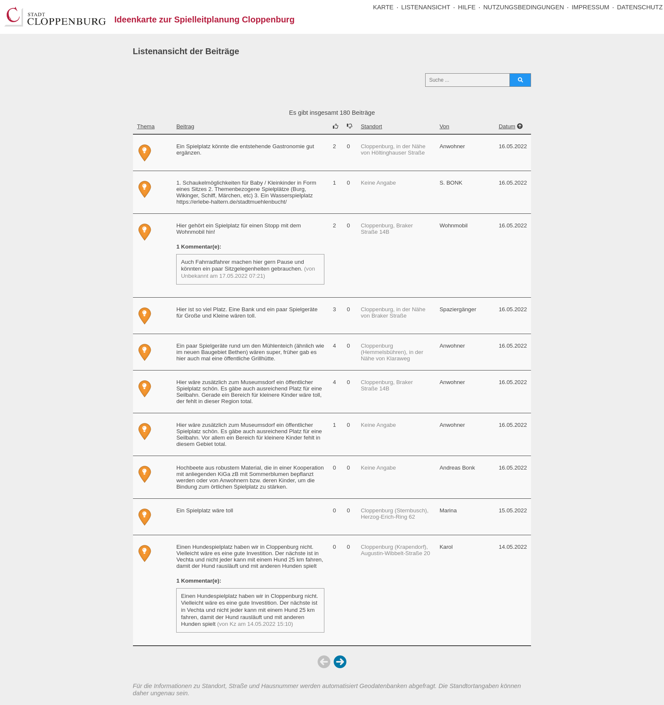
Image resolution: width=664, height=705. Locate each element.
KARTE (383, 7)
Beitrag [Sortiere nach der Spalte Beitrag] (185, 126)
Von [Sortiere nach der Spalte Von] (444, 126)
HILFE (467, 7)
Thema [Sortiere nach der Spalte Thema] (146, 126)
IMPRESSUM (590, 7)
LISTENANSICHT (426, 7)
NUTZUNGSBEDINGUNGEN (523, 7)
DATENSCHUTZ (640, 7)
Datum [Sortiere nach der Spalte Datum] (507, 126)
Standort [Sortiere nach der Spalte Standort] (371, 126)
